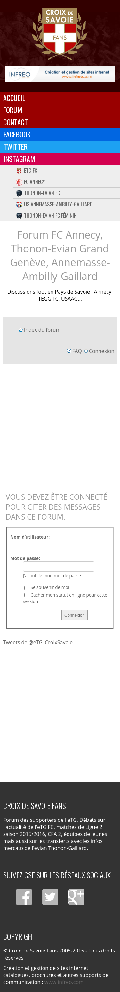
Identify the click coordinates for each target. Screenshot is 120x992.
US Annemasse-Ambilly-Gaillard (54, 204)
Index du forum (42, 329)
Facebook (17, 134)
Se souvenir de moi (46, 587)
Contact (15, 122)
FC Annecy (30, 182)
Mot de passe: (25, 558)
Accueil (14, 97)
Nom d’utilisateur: (30, 537)
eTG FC (26, 170)
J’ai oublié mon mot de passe (52, 576)
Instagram (19, 158)
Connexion (101, 351)
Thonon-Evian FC (38, 193)
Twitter (16, 146)
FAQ (77, 351)
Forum (12, 110)
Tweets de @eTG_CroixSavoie (38, 642)
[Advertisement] (60, 426)
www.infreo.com (64, 982)
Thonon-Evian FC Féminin (46, 215)
